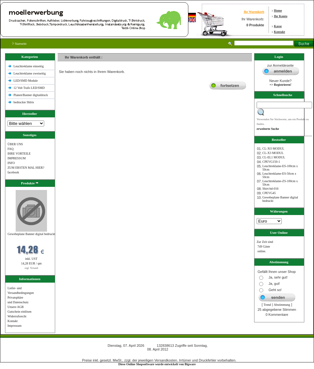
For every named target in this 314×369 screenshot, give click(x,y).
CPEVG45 (269, 193)
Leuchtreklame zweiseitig (30, 73)
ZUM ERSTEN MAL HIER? (26, 167)
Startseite (20, 43)
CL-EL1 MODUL (273, 157)
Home (278, 10)
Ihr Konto (280, 16)
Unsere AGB (16, 307)
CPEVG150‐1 (271, 161)
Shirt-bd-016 (270, 188)
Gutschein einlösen (19, 311)
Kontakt (279, 31)
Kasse (278, 26)
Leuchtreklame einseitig (28, 66)
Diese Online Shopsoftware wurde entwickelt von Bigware (157, 364)
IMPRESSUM (17, 158)
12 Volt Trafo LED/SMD (28, 88)
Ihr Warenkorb (254, 11)
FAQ (10, 149)
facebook (13, 172)
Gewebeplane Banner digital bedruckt (31, 234)
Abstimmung (282, 304)
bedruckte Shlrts (23, 102)
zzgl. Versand (31, 268)
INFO (11, 163)
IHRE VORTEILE (19, 153)
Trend (267, 304)
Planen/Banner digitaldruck (30, 95)
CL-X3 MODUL (273, 153)
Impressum (14, 325)
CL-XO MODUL (273, 148)
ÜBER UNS (15, 144)
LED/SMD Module (25, 80)
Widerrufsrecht (17, 316)
